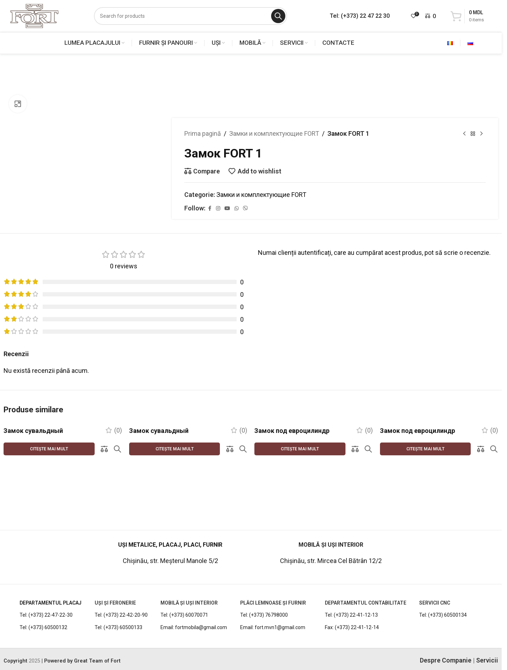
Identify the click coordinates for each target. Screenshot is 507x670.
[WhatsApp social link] (236, 208)
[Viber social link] (245, 208)
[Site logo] (34, 15)
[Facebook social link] (209, 208)
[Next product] (481, 133)
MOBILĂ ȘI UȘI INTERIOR (189, 586)
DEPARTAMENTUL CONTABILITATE (365, 586)
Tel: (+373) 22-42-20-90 (121, 598)
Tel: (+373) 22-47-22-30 (46, 598)
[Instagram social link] (218, 208)
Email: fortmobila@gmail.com (193, 610)
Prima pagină (202, 133)
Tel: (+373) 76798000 (264, 598)
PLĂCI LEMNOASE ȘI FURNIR (273, 586)
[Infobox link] (45, 534)
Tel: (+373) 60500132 (43, 610)
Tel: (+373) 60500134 (443, 598)
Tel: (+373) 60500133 (118, 610)
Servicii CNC (434, 586)
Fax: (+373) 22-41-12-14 (352, 610)
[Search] (190, 16)
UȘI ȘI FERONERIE (115, 586)
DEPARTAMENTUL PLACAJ (50, 586)
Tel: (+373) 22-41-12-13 (351, 598)
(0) (118, 430)
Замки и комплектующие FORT (274, 133)
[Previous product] (464, 133)
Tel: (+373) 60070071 (184, 598)
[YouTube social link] (227, 208)
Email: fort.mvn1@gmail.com (272, 610)
